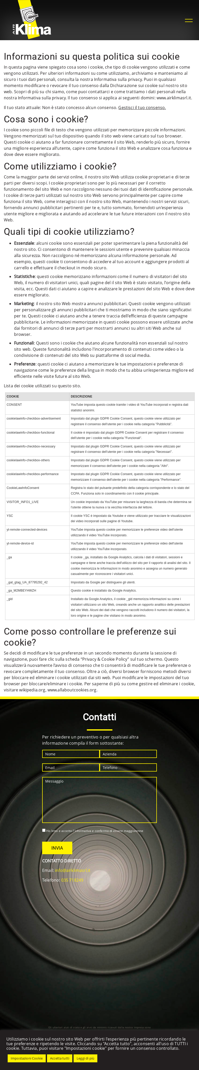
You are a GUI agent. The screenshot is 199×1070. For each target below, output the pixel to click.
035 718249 (72, 880)
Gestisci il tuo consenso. (142, 107)
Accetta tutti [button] (59, 1058)
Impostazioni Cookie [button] (27, 1058)
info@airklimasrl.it (72, 870)
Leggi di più (85, 1058)
